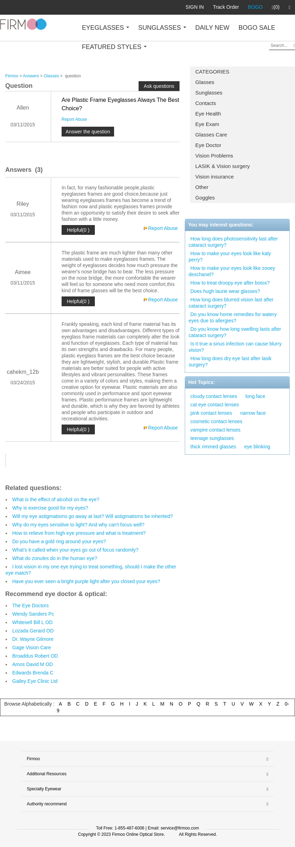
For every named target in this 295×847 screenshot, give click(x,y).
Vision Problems (214, 156)
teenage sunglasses (212, 438)
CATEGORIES (212, 72)
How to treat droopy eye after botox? (229, 283)
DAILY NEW (212, 27)
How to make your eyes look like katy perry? (230, 256)
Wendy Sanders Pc (33, 614)
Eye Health (208, 114)
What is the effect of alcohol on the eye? (55, 499)
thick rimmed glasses (213, 446)
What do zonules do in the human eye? (54, 558)
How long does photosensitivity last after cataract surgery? (233, 242)
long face (255, 396)
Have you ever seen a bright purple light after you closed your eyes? (86, 581)
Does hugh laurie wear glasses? (225, 291)
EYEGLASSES (105, 27)
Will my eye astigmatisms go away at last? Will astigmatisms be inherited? (92, 516)
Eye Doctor (208, 145)
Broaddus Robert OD (35, 656)
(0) (276, 7)
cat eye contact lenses (214, 404)
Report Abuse (74, 119)
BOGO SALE (256, 27)
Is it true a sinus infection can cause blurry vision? (235, 347)
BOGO (255, 7)
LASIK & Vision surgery (222, 166)
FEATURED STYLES (114, 46)
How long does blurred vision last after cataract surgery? (231, 303)
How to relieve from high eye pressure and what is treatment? (79, 533)
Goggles (205, 198)
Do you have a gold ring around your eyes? (59, 541)
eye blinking (257, 446)
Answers (31, 76)
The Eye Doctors (30, 605)
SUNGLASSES (162, 27)
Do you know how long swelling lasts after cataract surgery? (235, 332)
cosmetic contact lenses (216, 421)
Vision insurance (214, 177)
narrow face (253, 413)
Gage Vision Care (31, 647)
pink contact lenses (211, 413)
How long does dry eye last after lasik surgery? (230, 362)
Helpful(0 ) (78, 230)
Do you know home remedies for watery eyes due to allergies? (233, 317)
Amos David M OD (32, 664)
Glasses (204, 82)
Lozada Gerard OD (33, 631)
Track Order (226, 7)
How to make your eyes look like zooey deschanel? (232, 271)
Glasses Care (211, 135)
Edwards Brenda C (33, 673)
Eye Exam (207, 124)
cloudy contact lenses (213, 396)
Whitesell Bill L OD (32, 622)
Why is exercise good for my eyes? (50, 508)
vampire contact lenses (215, 430)
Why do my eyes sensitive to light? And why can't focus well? (78, 524)
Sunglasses (209, 93)
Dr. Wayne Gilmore (33, 639)
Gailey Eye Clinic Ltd (34, 681)
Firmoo (11, 76)
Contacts (205, 103)
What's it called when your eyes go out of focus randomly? (75, 550)
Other (202, 187)
